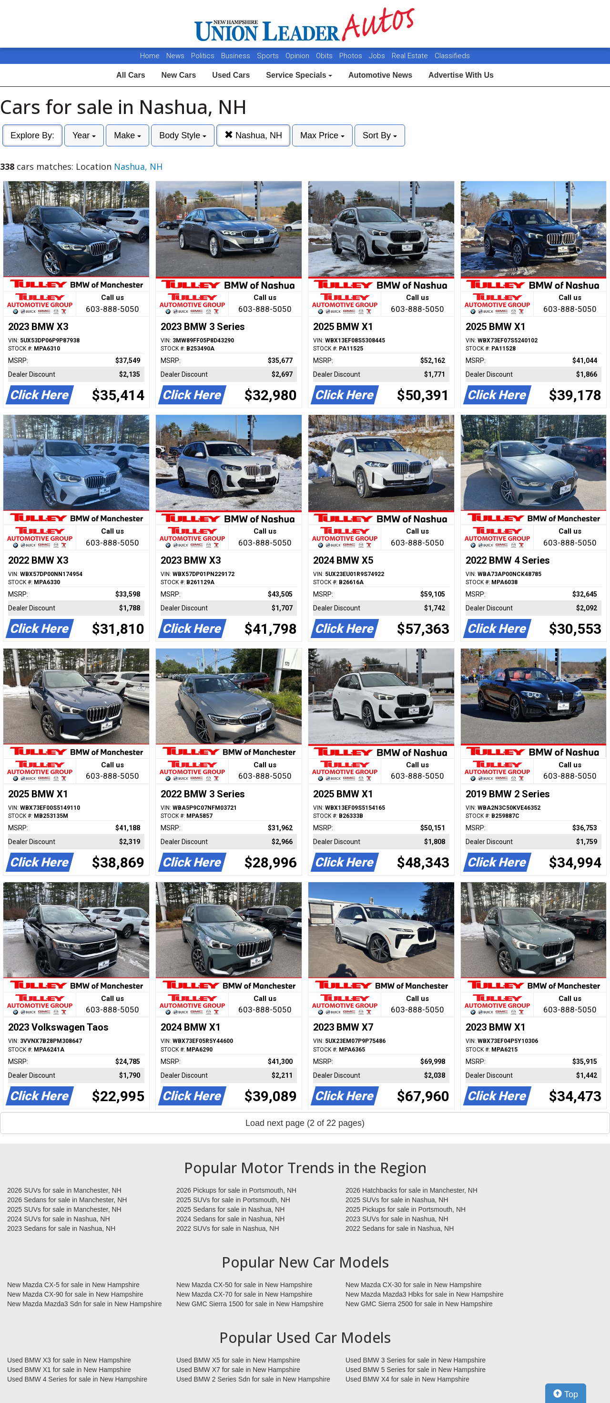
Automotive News (380, 75)
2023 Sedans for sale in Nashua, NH (61, 1228)
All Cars (130, 75)
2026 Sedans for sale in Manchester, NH (67, 1200)
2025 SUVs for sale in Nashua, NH (397, 1200)
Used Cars (231, 75)
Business (236, 56)
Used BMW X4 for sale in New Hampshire (407, 1379)
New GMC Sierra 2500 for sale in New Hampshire (419, 1304)
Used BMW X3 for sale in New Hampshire (69, 1360)
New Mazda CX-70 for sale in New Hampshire (244, 1294)
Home (150, 56)
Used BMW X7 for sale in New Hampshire (238, 1369)
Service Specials (299, 75)
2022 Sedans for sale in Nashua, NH (400, 1228)
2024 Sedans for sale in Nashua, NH (230, 1219)
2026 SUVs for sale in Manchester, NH (64, 1190)
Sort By (380, 135)
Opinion (298, 56)
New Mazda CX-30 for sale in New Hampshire (414, 1285)
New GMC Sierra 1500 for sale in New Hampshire (250, 1304)
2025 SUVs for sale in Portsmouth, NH (233, 1200)
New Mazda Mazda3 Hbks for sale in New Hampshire (424, 1294)
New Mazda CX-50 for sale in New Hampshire (244, 1285)
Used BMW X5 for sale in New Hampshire (238, 1360)
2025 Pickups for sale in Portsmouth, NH (406, 1209)
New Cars (178, 75)
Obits (325, 56)
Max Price (322, 135)
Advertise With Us (461, 75)
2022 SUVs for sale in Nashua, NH (227, 1228)
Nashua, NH (253, 135)
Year (84, 135)
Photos (351, 56)
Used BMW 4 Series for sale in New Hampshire (77, 1379)
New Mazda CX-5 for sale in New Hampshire (73, 1285)
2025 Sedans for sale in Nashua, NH (230, 1209)
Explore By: (32, 135)
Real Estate (411, 56)
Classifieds (452, 56)
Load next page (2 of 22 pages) (305, 1123)
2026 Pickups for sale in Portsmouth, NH (236, 1190)
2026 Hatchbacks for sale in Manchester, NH (412, 1190)
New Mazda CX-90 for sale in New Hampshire (75, 1294)
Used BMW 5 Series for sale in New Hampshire (416, 1369)
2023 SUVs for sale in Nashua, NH (397, 1219)
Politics (202, 56)
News (175, 56)
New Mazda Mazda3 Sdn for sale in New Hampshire (84, 1304)
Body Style (182, 135)
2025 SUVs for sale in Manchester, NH (64, 1209)
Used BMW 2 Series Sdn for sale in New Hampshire (253, 1379)
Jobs (378, 56)
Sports (269, 56)
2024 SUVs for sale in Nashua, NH (58, 1219)
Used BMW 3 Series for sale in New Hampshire (416, 1360)
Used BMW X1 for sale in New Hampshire (69, 1369)
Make (127, 135)
